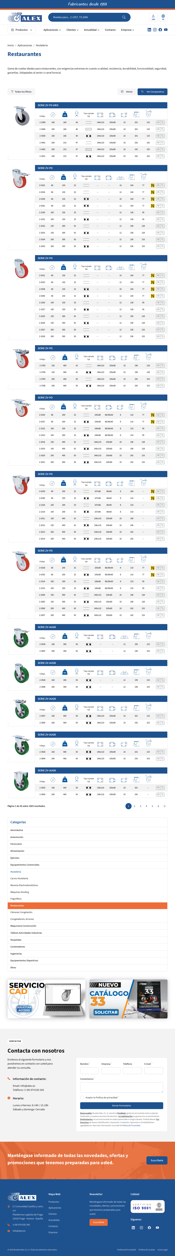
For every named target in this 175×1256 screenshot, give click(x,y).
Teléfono (127, 1064)
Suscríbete (157, 1160)
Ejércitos (14, 858)
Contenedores (17, 946)
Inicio (11, 45)
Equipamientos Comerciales (24, 865)
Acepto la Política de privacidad (101, 1097)
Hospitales (15, 940)
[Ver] (158, 123)
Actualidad (90, 30)
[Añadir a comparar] (162, 123)
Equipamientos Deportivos (24, 960)
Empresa (126, 30)
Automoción (16, 837)
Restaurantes (17, 905)
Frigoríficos (16, 899)
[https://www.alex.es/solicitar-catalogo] (128, 999)
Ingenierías (16, 953)
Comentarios (86, 1079)
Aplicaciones (51, 30)
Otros (13, 967)
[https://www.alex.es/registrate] (46, 999)
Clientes (71, 30)
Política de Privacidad (131, 1125)
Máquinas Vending (19, 892)
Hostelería (42, 45)
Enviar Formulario (121, 1105)
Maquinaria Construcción (23, 926)
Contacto (110, 30)
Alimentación (17, 851)
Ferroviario (16, 844)
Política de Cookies (147, 1249)
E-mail (147, 1064)
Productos (19, 30)
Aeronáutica (16, 830)
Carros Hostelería (19, 878)
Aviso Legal (162, 1249)
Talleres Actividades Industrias (26, 933)
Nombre (84, 1064)
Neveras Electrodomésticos (24, 885)
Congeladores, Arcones (22, 919)
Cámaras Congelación (21, 912)
